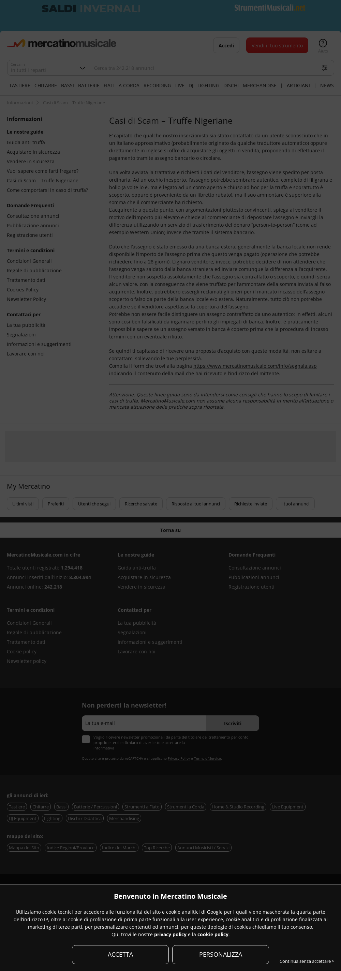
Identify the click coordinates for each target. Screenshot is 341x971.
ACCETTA (120, 954)
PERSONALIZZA (220, 954)
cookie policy (212, 934)
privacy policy (170, 934)
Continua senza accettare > (307, 961)
